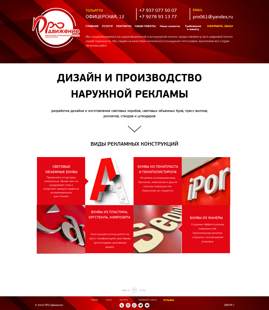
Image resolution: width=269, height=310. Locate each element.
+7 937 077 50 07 (158, 10)
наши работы (145, 26)
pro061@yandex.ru (213, 17)
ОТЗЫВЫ (168, 300)
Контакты (123, 26)
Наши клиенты (170, 26)
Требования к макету (147, 300)
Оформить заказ (220, 26)
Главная (92, 26)
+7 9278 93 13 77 (158, 17)
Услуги (107, 26)
